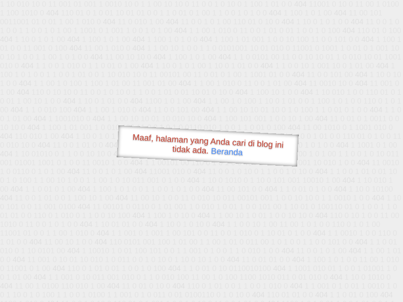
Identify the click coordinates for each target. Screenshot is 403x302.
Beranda (227, 151)
